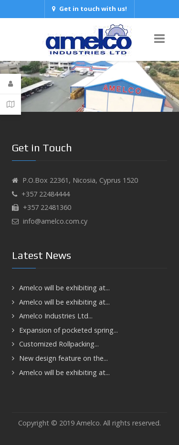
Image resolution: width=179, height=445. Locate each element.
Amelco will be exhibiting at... (64, 287)
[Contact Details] (10, 104)
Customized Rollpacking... (59, 343)
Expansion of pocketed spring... (68, 330)
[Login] (10, 84)
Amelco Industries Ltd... (56, 315)
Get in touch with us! (89, 8)
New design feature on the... (63, 358)
